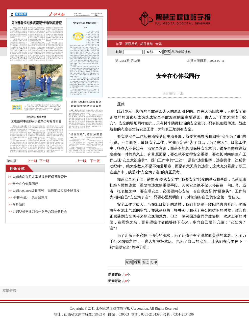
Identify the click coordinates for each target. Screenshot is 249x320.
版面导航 (131, 44)
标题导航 (146, 44)
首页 (119, 44)
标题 (119, 51)
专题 (158, 44)
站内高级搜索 (181, 51)
